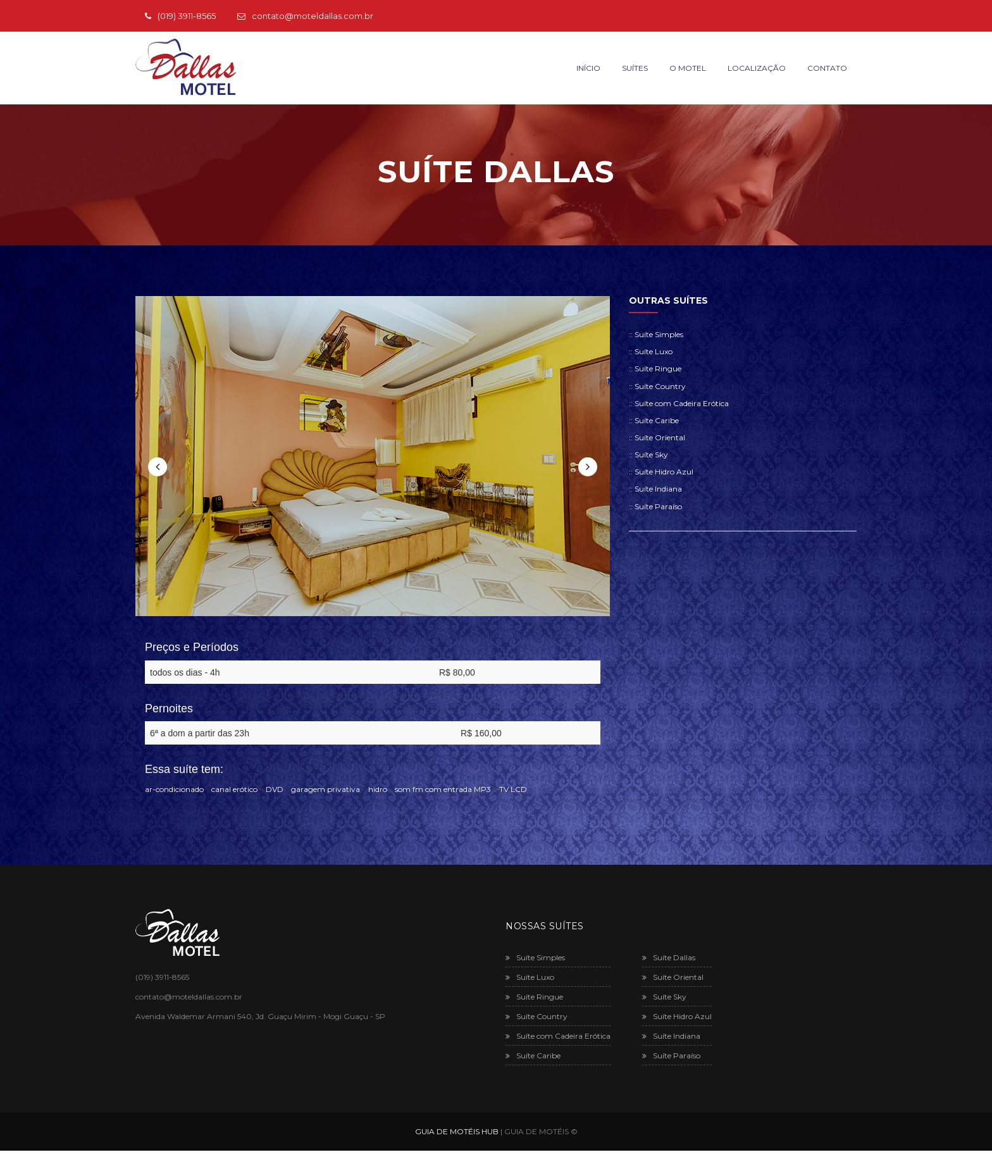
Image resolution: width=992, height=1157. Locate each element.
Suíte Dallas (668, 957)
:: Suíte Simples (656, 334)
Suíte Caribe (533, 1055)
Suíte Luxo (529, 977)
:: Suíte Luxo (651, 351)
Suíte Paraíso (671, 1055)
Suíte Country (536, 1016)
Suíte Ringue (534, 996)
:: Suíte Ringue (655, 368)
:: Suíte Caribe (654, 420)
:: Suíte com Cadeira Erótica (679, 403)
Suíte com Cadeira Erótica (558, 1036)
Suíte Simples (535, 957)
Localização (757, 68)
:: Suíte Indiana (655, 488)
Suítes (635, 68)
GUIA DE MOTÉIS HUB (457, 1131)
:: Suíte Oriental (657, 437)
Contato (827, 68)
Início (588, 68)
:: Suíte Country (657, 386)
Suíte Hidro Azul (677, 1016)
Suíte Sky (664, 996)
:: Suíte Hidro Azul (661, 471)
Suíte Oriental (673, 977)
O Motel (687, 68)
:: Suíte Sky (648, 454)
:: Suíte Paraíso (655, 506)
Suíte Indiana (671, 1036)
